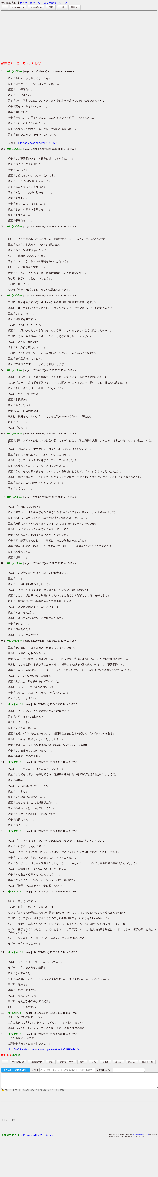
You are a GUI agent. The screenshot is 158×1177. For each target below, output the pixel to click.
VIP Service (18, 7)
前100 (105, 1062)
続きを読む (147, 1062)
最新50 (74, 7)
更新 (51, 7)
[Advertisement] (79, 34)
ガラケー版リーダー (31, 2)
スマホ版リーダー (54, 2)
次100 (118, 1062)
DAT (67, 2)
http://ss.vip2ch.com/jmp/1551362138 (39, 143)
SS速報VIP (36, 7)
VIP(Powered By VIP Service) (37, 1138)
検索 (82, 1062)
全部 (62, 7)
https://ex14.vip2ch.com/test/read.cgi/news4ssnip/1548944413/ (43, 1049)
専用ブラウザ (66, 1062)
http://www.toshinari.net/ (140, 1137)
